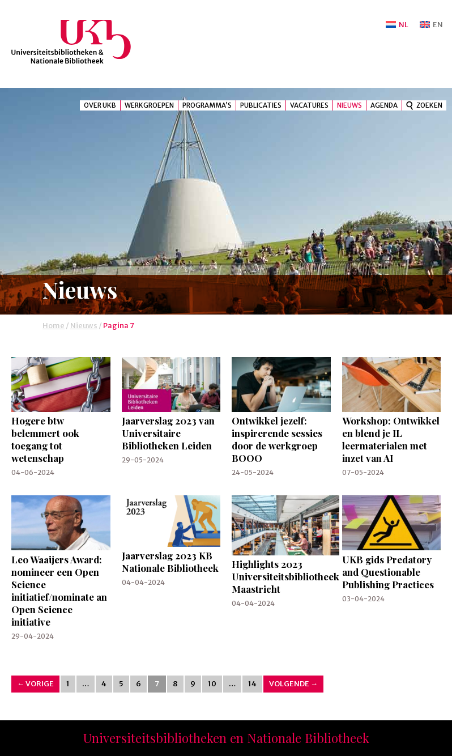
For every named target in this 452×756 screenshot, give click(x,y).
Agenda (384, 105)
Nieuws (349, 105)
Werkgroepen (149, 105)
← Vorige (35, 684)
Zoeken (429, 105)
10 (212, 684)
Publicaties (261, 105)
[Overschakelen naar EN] (431, 25)
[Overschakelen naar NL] (397, 25)
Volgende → (293, 684)
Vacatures (309, 105)
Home (53, 325)
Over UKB (100, 105)
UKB (80, 41)
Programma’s (207, 105)
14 (252, 684)
